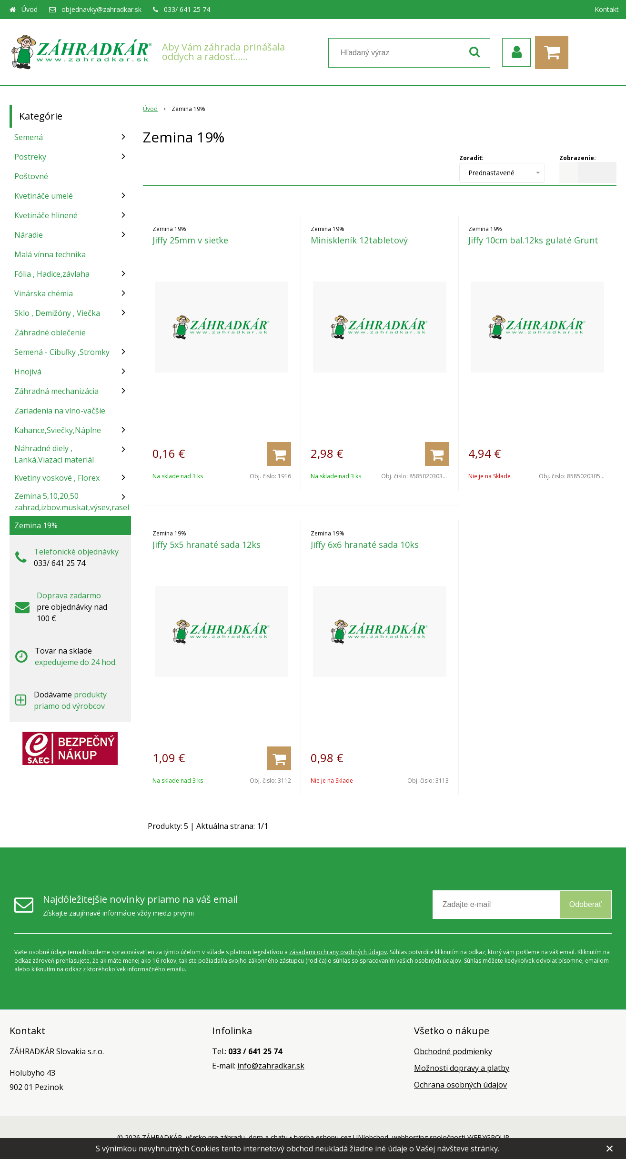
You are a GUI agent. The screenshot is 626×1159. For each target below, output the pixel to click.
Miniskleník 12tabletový (359, 240)
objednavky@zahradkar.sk (101, 9)
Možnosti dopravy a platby (461, 1068)
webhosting (410, 1137)
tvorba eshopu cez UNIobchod (341, 1137)
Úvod (29, 9)
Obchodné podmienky (453, 1051)
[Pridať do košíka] (279, 454)
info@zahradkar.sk (270, 1065)
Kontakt (607, 9)
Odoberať (585, 904)
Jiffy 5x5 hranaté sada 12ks (206, 544)
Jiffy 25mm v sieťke (190, 240)
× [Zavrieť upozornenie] (610, 1148)
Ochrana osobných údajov (460, 1084)
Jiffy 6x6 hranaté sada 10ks (365, 544)
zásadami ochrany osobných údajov (338, 952)
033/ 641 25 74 (187, 9)
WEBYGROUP (488, 1137)
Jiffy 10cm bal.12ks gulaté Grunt (533, 240)
